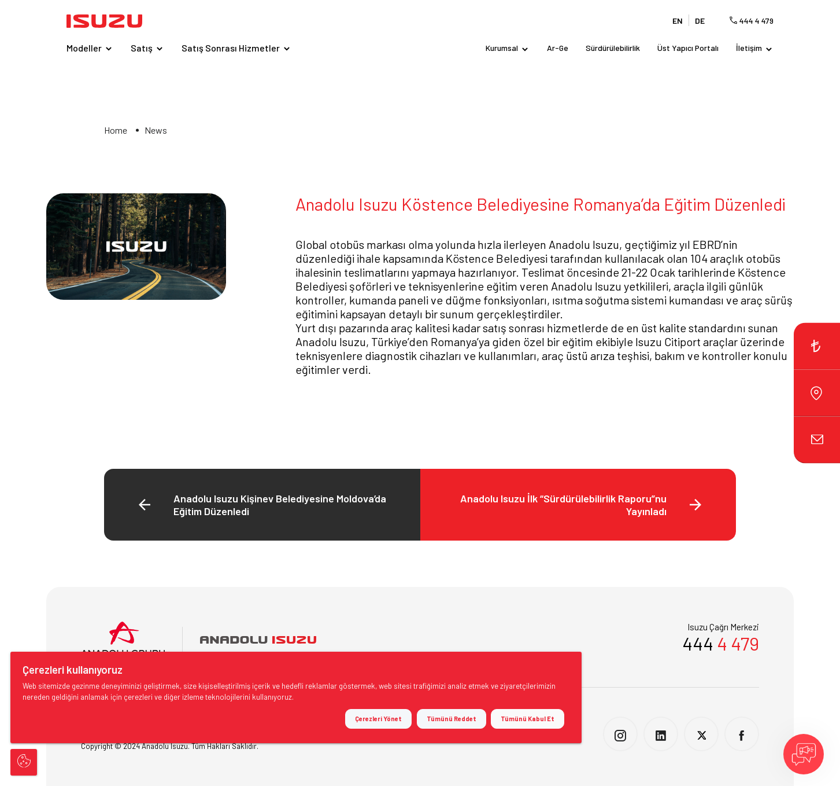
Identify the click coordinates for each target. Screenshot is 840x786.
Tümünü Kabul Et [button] (527, 718)
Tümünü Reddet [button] (451, 718)
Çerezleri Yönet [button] (378, 718)
